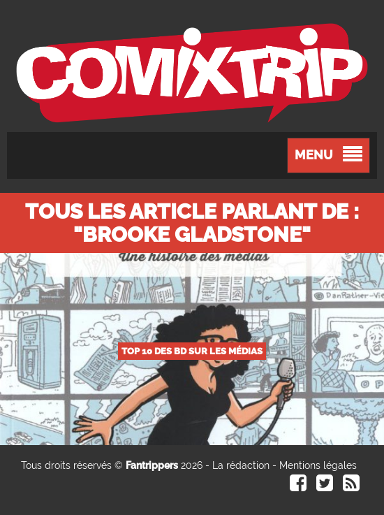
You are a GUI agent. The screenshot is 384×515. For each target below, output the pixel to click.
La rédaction (240, 465)
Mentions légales (318, 465)
